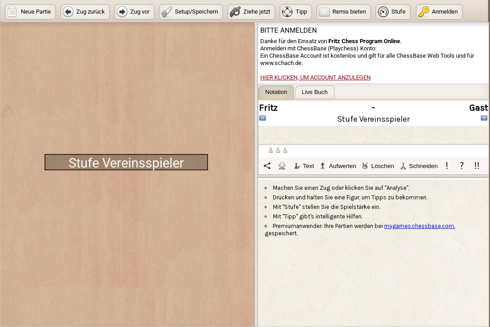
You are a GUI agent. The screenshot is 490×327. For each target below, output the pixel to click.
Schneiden (419, 165)
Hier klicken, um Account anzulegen (315, 77)
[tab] (276, 92)
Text (303, 165)
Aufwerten (337, 165)
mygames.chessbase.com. (419, 226)
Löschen (377, 165)
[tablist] (374, 130)
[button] (30, 12)
